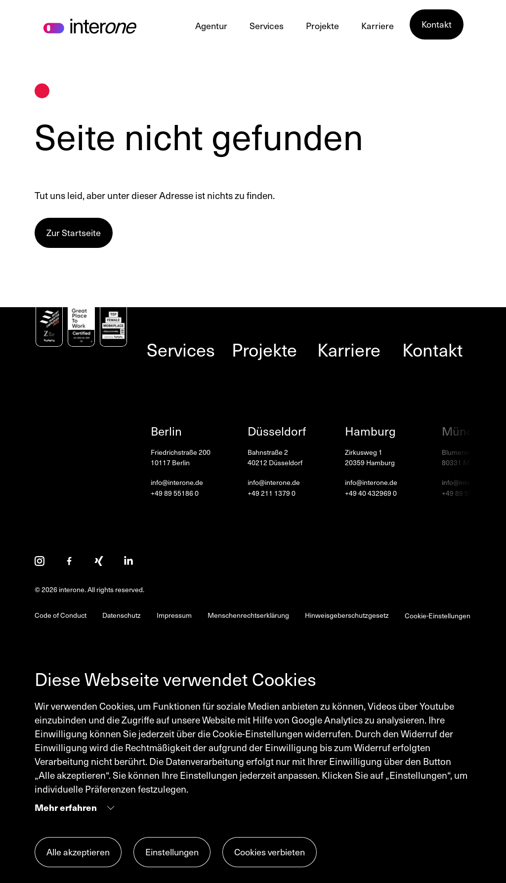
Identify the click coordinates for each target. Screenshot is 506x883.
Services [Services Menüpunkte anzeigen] (267, 25)
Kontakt (432, 349)
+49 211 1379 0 (271, 493)
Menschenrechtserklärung (248, 615)
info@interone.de (177, 482)
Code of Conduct (60, 615)
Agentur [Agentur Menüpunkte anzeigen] (211, 25)
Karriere (348, 349)
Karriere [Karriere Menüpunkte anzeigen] (377, 25)
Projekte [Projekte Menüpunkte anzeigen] (322, 25)
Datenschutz (121, 615)
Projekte (264, 349)
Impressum (174, 615)
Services (181, 349)
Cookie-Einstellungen (437, 615)
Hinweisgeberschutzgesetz (347, 615)
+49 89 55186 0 (175, 493)
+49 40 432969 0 (371, 493)
